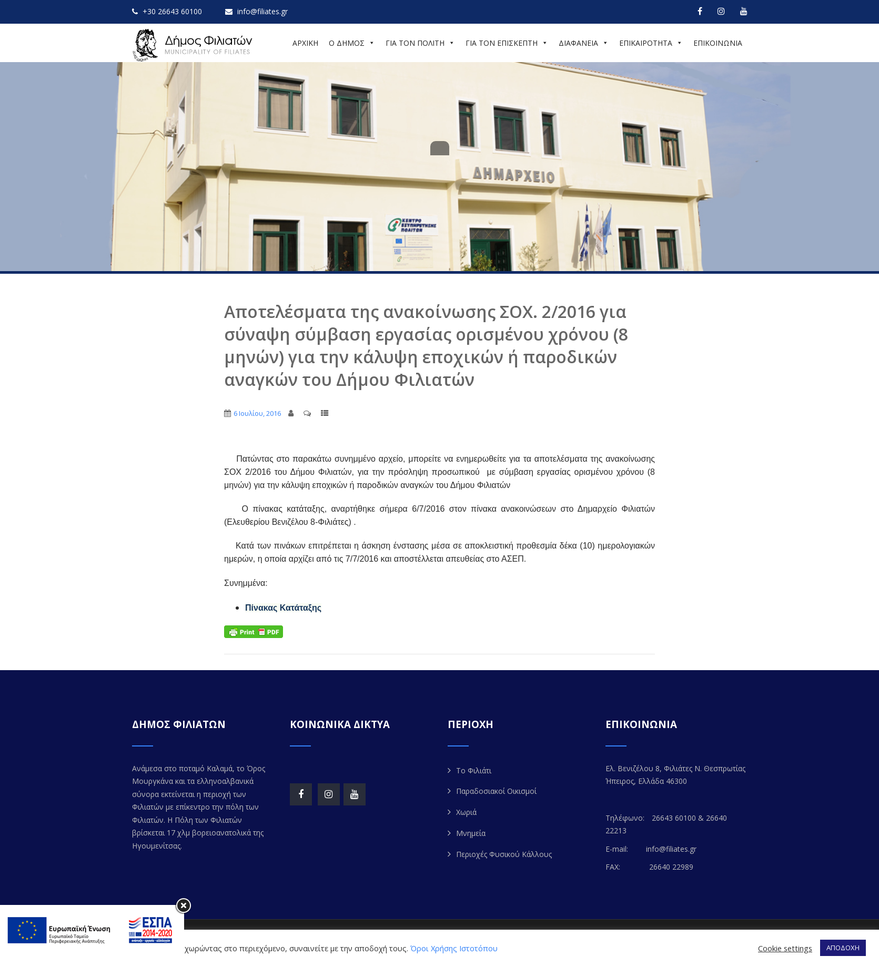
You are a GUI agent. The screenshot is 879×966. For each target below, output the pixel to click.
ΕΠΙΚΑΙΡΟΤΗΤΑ (651, 43)
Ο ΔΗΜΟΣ (352, 43)
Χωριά (466, 812)
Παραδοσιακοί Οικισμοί (496, 791)
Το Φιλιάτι (473, 770)
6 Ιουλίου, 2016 (257, 413)
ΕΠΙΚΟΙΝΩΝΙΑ (717, 43)
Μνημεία (471, 833)
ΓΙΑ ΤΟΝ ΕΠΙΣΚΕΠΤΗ (507, 43)
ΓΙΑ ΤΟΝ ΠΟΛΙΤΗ (420, 43)
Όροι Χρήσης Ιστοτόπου (454, 948)
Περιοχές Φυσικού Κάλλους (504, 854)
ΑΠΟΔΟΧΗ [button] (843, 947)
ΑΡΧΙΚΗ (305, 43)
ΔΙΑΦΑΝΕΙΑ (584, 43)
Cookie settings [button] (785, 948)
